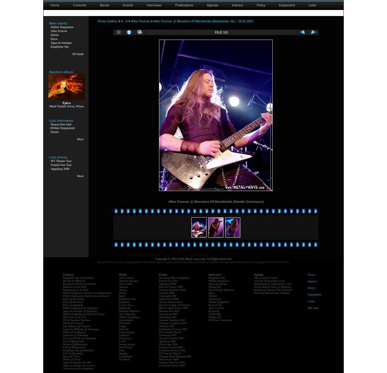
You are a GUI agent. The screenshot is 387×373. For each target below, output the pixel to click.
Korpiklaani (125, 356)
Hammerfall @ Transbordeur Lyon (273, 283)
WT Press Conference (221, 320)
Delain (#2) (215, 298)
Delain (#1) (215, 317)
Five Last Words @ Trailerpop (79, 338)
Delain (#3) (215, 286)
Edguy (122, 326)
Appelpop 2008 (60, 168)
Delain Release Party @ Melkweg (272, 286)
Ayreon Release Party (171, 301)
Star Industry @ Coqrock (76, 326)
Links (313, 5)
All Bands (124, 359)
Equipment (287, 5)
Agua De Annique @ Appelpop (80, 311)
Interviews (154, 5)
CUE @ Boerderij (73, 353)
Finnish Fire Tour (61, 165)
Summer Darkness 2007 (172, 320)
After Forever (59, 31)
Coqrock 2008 (166, 292)
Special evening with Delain (174, 305)
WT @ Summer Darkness (77, 320)
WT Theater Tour (61, 161)
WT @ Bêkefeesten (73, 341)
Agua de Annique (61, 42)
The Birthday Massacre (221, 289)
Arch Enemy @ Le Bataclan (78, 368)
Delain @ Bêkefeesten (75, 344)
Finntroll (124, 329)
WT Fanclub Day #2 (170, 332)
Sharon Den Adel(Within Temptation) (62, 126)
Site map (313, 308)
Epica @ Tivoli (71, 356)
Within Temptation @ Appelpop (80, 308)
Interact (237, 5)
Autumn (123, 286)
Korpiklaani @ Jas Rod (75, 289)
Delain (55, 35)
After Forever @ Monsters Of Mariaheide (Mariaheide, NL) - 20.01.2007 (203, 21)
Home (54, 5)
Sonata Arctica (127, 344)
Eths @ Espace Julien (266, 277)
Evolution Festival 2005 (172, 365)
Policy (261, 5)
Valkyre (213, 295)
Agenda (212, 5)
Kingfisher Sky (60, 46)
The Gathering (127, 314)
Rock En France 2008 (171, 286)
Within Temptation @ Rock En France (84, 314)
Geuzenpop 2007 (168, 314)
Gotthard (124, 335)
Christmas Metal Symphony (174, 277)
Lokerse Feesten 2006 (171, 347)
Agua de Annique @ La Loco (79, 365)
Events (128, 5)
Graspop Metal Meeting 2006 (175, 356)
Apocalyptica (126, 320)
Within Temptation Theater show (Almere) (86, 295)
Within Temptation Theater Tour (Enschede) (87, 292)
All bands (78, 54)
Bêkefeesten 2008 (168, 298)
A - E (124, 21)
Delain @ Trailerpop (74, 332)
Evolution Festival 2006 (172, 350)
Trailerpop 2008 (168, 295)
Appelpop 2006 (167, 341)
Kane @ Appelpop (73, 305)
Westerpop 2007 (168, 317)
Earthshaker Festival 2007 (173, 329)
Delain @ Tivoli (71, 359)
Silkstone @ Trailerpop (75, 335)
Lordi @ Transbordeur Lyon (269, 280)
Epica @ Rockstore (73, 298)
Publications (184, 5)
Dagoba (123, 353)
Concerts (79, 5)
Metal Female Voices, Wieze (66, 106)
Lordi (122, 341)
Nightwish (125, 308)
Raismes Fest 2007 (169, 311)
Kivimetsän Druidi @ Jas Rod (79, 283)
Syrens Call (215, 305)
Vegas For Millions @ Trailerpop (81, 329)
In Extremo (125, 338)
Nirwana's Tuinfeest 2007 (173, 323)
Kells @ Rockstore (73, 301)
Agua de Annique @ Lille (77, 362)
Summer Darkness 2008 (172, 289)
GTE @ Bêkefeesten (74, 347)
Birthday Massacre (129, 311)
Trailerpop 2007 (168, 335)
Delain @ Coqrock (73, 323)
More (80, 139)
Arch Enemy (126, 283)
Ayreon (123, 289)
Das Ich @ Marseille (74, 280)
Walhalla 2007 (167, 326)
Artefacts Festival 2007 (171, 338)
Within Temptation (62, 27)
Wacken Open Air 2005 (172, 362)
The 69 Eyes (126, 347)
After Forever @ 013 (74, 317)
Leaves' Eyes (126, 305)
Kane (122, 350)
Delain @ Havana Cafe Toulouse (272, 292)
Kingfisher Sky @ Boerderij (78, 277)
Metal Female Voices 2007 (173, 308)
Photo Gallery (108, 21)
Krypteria (124, 301)
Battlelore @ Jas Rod (74, 286)
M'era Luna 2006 (168, 344)
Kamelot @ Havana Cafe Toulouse (273, 289)
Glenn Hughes (127, 332)
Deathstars (125, 323)
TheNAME (215, 314)
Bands (104, 5)
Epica (54, 39)
